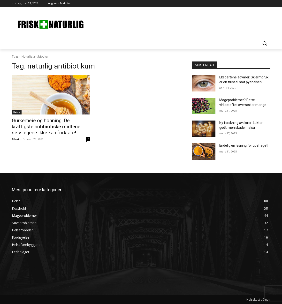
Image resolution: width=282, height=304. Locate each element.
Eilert (15, 139)
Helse (16, 112)
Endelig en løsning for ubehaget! (243, 145)
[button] (264, 43)
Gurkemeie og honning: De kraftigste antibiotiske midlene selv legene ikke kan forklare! (46, 127)
